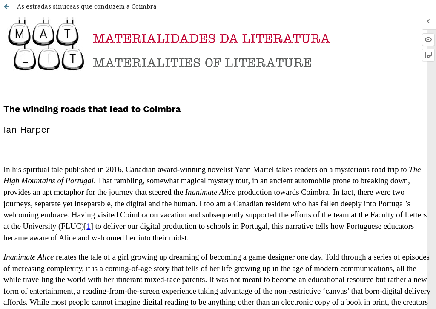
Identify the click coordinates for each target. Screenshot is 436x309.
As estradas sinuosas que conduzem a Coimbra (87, 6)
